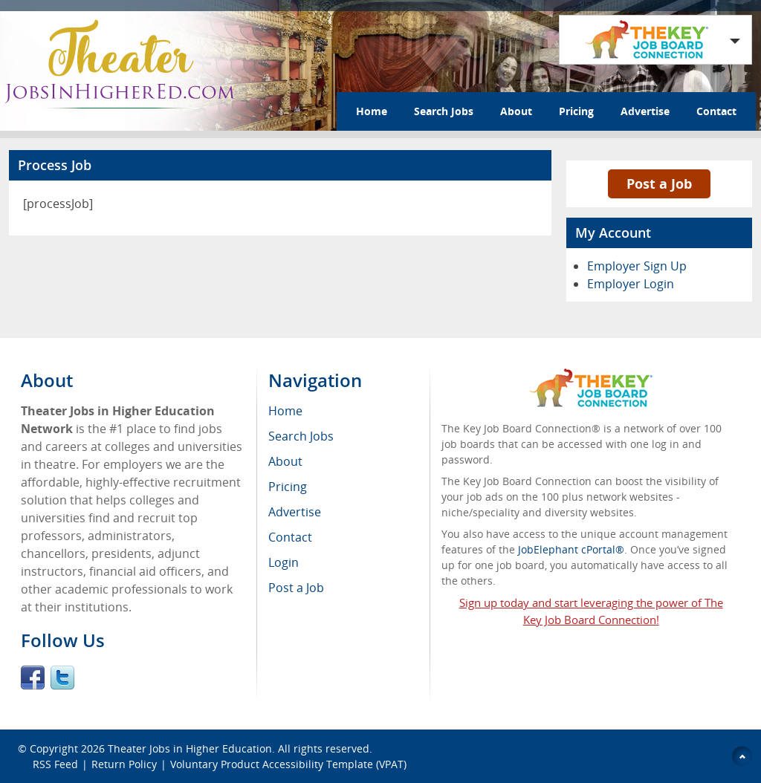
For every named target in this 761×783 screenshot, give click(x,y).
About (516, 111)
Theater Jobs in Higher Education (190, 748)
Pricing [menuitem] (287, 486)
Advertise (645, 111)
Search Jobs (443, 111)
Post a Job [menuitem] (296, 587)
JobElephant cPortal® (571, 549)
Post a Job (659, 183)
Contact (716, 111)
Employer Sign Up (637, 266)
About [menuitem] (285, 461)
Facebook (33, 677)
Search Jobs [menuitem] (301, 436)
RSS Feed (55, 764)
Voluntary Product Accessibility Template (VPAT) (288, 764)
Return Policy (124, 764)
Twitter (62, 677)
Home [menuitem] (285, 411)
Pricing (576, 111)
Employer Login (630, 284)
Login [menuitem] (283, 562)
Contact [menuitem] (290, 537)
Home (371, 111)
